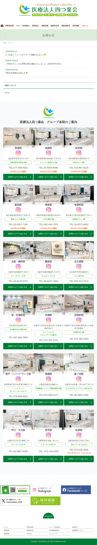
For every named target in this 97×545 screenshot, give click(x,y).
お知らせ (29, 534)
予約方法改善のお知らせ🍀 (16, 73)
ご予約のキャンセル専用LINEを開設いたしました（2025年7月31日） (33, 64)
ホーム (6, 527)
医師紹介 (75, 527)
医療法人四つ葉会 (47, 541)
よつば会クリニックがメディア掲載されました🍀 (25, 55)
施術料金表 (30, 530)
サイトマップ (53, 534)
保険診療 (6, 530)
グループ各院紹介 (54, 527)
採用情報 (6, 534)
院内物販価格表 (54, 530)
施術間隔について (77, 530)
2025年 (7, 93)
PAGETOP (48, 516)
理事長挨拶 (30, 527)
